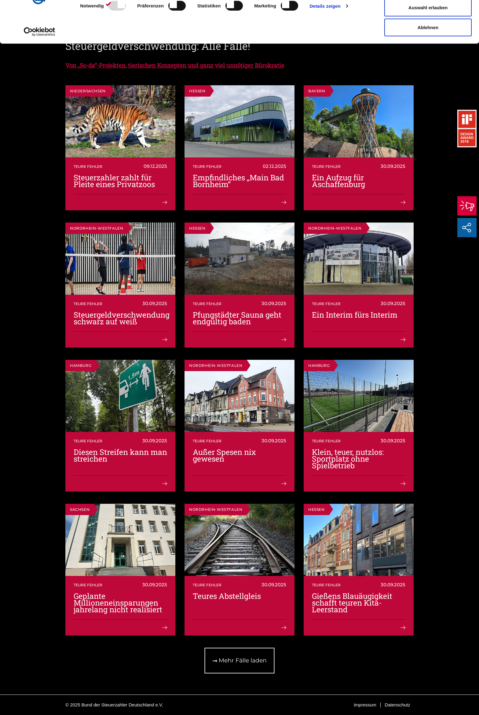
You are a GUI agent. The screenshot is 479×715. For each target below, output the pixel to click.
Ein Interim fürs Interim (354, 315)
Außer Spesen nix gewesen (224, 455)
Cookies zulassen (428, 16)
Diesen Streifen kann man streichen (120, 455)
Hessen (197, 91)
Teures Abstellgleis (227, 596)
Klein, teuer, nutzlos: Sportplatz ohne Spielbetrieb (348, 458)
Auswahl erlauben (428, 36)
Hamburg (80, 365)
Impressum (365, 704)
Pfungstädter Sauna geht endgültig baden (237, 318)
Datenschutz (397, 704)
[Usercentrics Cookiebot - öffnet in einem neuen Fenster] (39, 60)
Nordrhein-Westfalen (96, 228)
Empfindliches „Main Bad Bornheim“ (238, 180)
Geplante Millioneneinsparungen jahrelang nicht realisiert (118, 602)
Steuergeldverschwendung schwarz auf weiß (122, 318)
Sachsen (80, 509)
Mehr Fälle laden (240, 660)
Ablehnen (428, 56)
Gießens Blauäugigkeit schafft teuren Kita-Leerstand (352, 602)
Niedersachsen (88, 91)
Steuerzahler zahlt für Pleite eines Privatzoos (114, 180)
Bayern (316, 91)
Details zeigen (324, 34)
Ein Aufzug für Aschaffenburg (338, 180)
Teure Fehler (88, 166)
